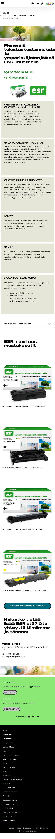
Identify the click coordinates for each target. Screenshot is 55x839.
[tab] (27, 323)
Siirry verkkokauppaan (27, 606)
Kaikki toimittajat (9, 820)
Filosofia (6, 751)
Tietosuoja (27, 828)
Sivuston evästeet (14, 828)
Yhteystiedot (8, 743)
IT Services (7, 796)
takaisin (6, 13)
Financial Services (10, 792)
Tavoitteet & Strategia (11, 755)
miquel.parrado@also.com (13, 656)
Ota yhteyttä (9, 692)
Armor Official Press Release (17, 324)
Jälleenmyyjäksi (9, 767)
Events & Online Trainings (12, 780)
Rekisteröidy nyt (11, 709)
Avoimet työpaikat (10, 759)
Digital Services (9, 788)
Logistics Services (10, 800)
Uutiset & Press (9, 747)
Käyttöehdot (44, 828)
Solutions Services (10, 804)
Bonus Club (7, 775)
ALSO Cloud (7, 771)
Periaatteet (7, 739)
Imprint (35, 828)
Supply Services (9, 808)
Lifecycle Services (10, 812)
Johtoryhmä (7, 734)
